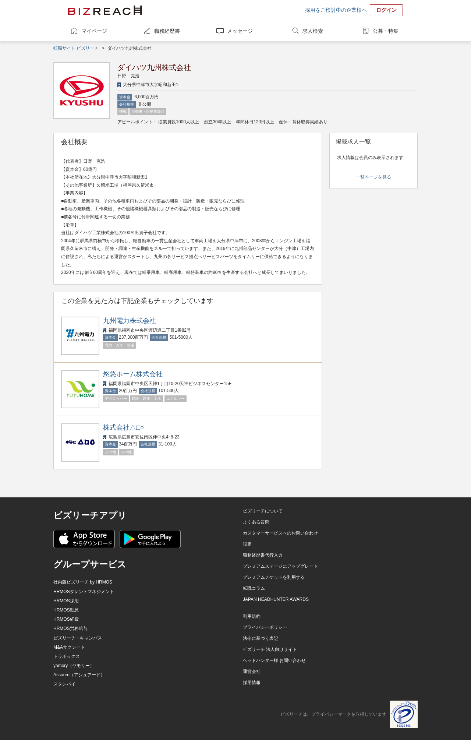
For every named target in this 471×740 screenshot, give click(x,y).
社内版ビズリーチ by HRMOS (82, 582)
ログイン (386, 10)
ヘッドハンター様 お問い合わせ (274, 660)
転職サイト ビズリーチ (76, 48)
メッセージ (240, 31)
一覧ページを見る (373, 177)
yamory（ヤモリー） (73, 665)
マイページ (94, 31)
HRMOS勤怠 (66, 610)
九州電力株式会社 (129, 320)
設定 (247, 544)
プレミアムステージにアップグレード (280, 566)
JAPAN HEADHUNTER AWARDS (276, 599)
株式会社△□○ (123, 427)
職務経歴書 (167, 31)
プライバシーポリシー (265, 627)
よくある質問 (256, 522)
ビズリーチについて (263, 511)
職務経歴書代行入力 (263, 555)
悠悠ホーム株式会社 (133, 374)
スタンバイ (64, 684)
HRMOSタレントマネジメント (83, 591)
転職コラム (254, 588)
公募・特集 (386, 31)
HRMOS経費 (66, 619)
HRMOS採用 (66, 600)
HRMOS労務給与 (70, 628)
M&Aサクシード (69, 647)
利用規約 (252, 616)
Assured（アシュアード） (79, 674)
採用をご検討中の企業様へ (336, 10)
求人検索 (312, 31)
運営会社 (252, 671)
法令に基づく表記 (260, 638)
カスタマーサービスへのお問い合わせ (280, 533)
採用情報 (252, 682)
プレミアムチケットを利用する (274, 577)
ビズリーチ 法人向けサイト (270, 649)
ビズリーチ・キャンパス (77, 638)
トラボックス (66, 656)
